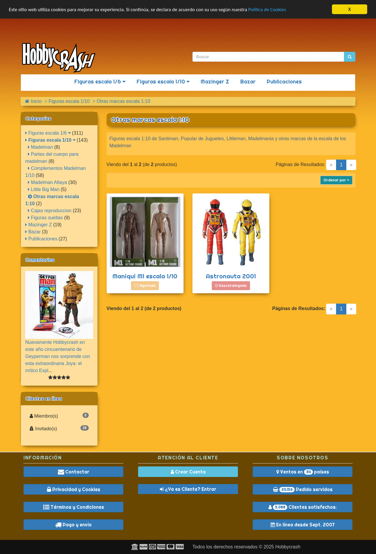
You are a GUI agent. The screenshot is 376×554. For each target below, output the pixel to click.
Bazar (248, 81)
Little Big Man (43, 189)
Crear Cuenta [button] (188, 472)
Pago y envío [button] (73, 525)
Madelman (40, 147)
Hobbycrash (287, 546)
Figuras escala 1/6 (99, 81)
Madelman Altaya (47, 182)
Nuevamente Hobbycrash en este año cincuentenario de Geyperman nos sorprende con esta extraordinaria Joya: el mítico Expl (57, 356)
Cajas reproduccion (49, 210)
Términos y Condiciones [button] (73, 507)
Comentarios (39, 260)
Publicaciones (284, 81)
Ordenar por (336, 180)
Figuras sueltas (45, 217)
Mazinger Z (215, 81)
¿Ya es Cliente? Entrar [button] (188, 489)
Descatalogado (231, 285)
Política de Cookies (267, 9)
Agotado (145, 285)
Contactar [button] (73, 472)
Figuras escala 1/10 (163, 81)
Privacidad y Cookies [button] (73, 489)
